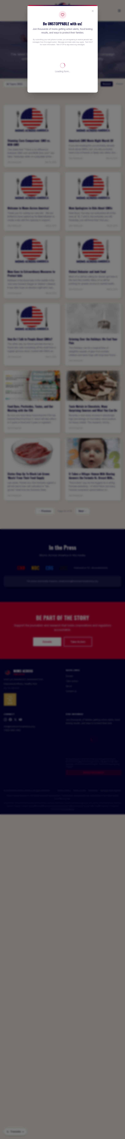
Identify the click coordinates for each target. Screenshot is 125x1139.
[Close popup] (92, 10)
